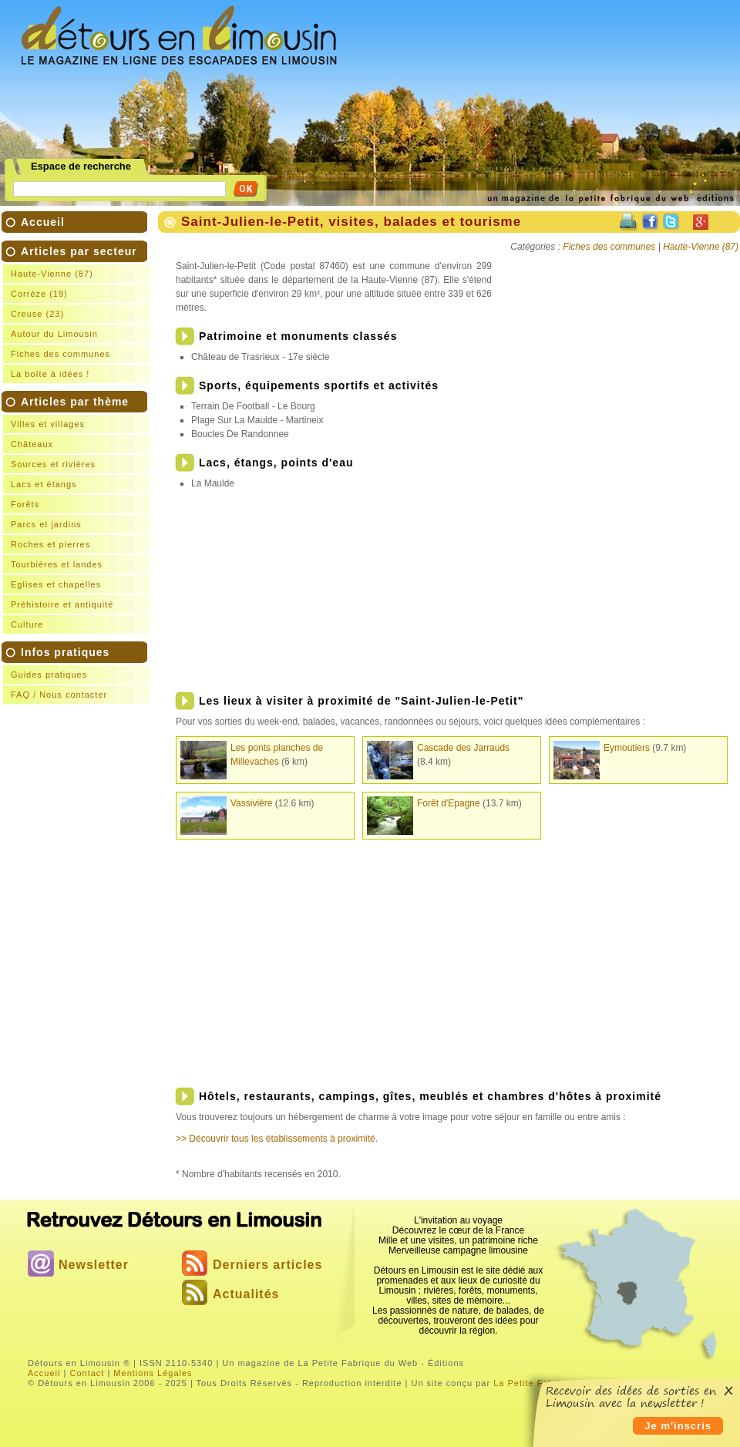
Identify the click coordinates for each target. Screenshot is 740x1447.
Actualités (246, 1294)
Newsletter (94, 1264)
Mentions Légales (152, 1373)
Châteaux (32, 444)
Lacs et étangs (44, 484)
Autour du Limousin (54, 333)
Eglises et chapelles (56, 584)
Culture (27, 624)
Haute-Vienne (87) (52, 273)
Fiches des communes (60, 353)
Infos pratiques (79, 675)
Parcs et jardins (46, 524)
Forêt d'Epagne (448, 803)
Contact (86, 1373)
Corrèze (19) (39, 293)
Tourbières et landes (57, 564)
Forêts (25, 504)
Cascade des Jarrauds (463, 747)
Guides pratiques (49, 674)
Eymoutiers (627, 747)
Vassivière (251, 803)
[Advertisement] (437, 97)
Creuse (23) (37, 313)
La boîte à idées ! (50, 374)
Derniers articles (267, 1264)
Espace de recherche (81, 166)
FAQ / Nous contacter (59, 694)
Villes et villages (48, 424)
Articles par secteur (79, 314)
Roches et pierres (50, 544)
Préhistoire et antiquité (62, 604)
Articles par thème (79, 514)
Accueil (43, 222)
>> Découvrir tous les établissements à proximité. (277, 1138)
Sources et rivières (53, 464)
